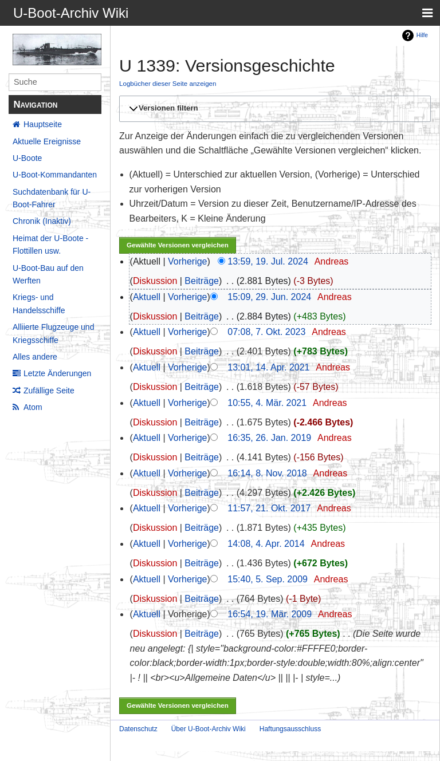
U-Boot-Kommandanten (55, 174)
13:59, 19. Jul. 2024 (267, 261)
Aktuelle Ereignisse (47, 141)
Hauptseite (42, 124)
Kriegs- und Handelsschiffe (39, 303)
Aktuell (146, 297)
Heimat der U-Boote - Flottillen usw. (50, 244)
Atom (32, 407)
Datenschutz (138, 729)
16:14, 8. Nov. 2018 (267, 473)
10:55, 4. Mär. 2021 (267, 403)
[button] (273, 109)
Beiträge (201, 281)
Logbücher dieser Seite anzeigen (168, 83)
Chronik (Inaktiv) (42, 221)
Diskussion (155, 281)
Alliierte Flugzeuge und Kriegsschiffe (53, 333)
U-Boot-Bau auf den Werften (48, 274)
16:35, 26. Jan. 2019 (269, 438)
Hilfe (422, 35)
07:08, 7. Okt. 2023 (266, 332)
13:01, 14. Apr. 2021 (268, 367)
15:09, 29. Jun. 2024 (269, 297)
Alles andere (35, 356)
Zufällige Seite (48, 390)
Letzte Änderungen (57, 373)
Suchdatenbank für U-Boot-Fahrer (52, 198)
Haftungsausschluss (290, 729)
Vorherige (187, 261)
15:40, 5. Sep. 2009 (267, 579)
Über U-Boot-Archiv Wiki (208, 729)
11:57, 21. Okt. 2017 (269, 508)
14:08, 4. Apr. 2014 (265, 544)
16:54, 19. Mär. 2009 (269, 614)
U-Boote (27, 158)
